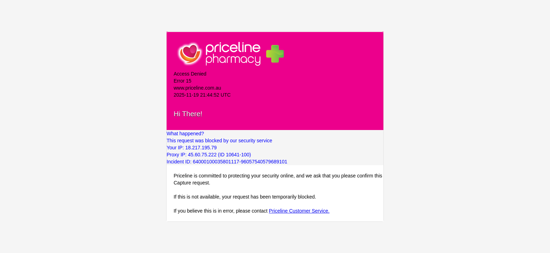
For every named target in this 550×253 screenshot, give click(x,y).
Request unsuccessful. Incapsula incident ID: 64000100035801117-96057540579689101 (275, 126)
